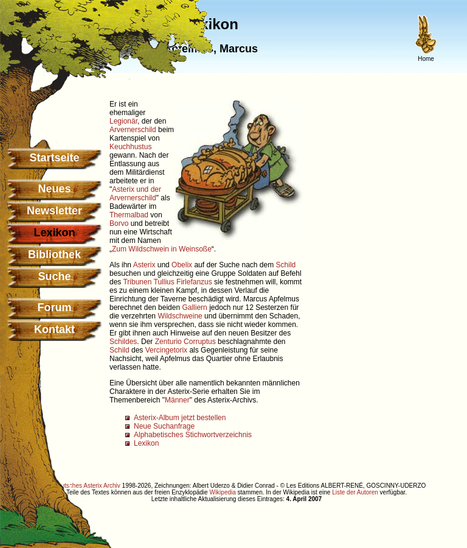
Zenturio (168, 341)
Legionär (123, 121)
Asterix (144, 265)
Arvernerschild (132, 129)
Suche (54, 276)
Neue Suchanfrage (164, 426)
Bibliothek (54, 254)
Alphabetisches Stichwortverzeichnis (193, 434)
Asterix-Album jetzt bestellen (180, 417)
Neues (54, 189)
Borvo (118, 223)
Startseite (54, 158)
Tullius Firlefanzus (183, 282)
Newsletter (54, 211)
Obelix (181, 265)
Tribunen (137, 282)
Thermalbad (128, 215)
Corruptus (200, 341)
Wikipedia (222, 492)
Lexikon (146, 443)
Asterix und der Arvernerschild (135, 193)
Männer (177, 400)
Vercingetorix (166, 350)
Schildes (123, 341)
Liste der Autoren (355, 492)
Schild (286, 265)
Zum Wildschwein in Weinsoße (162, 249)
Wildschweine (179, 316)
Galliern (194, 307)
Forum (55, 307)
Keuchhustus (130, 146)
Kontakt (54, 329)
